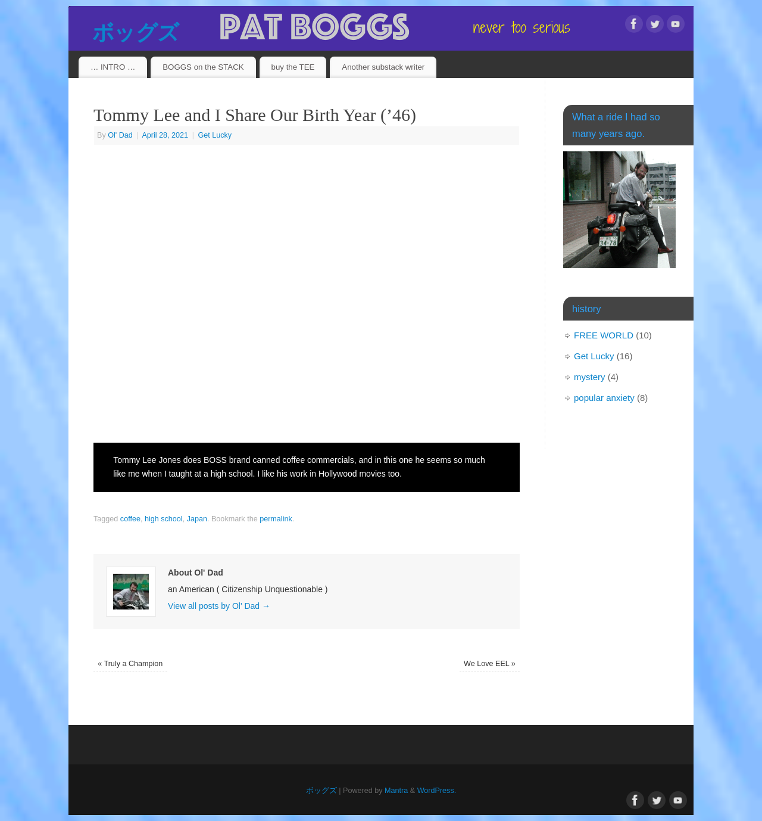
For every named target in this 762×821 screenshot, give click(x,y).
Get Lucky (215, 135)
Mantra (396, 790)
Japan (197, 519)
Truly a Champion (130, 664)
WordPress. (437, 790)
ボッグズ (135, 32)
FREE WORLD (603, 335)
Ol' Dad (120, 135)
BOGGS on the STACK (203, 67)
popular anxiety (604, 398)
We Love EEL (490, 664)
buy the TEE (293, 67)
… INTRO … (112, 67)
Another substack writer (383, 67)
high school (164, 519)
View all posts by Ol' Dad (219, 606)
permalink (276, 519)
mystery (589, 377)
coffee (130, 519)
